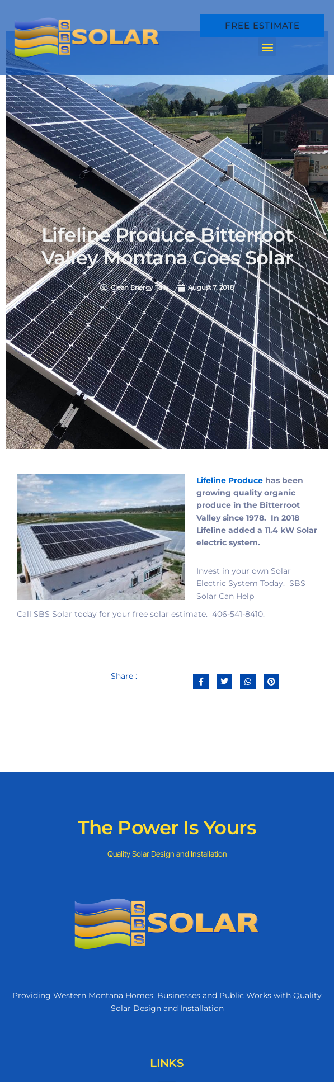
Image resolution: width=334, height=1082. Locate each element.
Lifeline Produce (229, 480)
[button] (267, 46)
